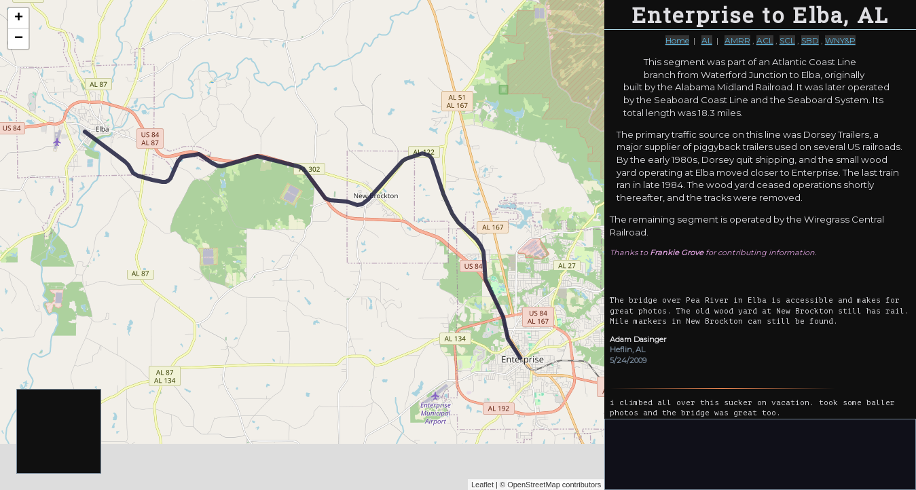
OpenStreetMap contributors (554, 484)
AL (706, 40)
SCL (787, 40)
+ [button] (18, 18)
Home (677, 40)
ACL (764, 40)
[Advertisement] (59, 432)
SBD (810, 40)
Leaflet (482, 484)
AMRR (737, 40)
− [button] (18, 39)
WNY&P (840, 40)
